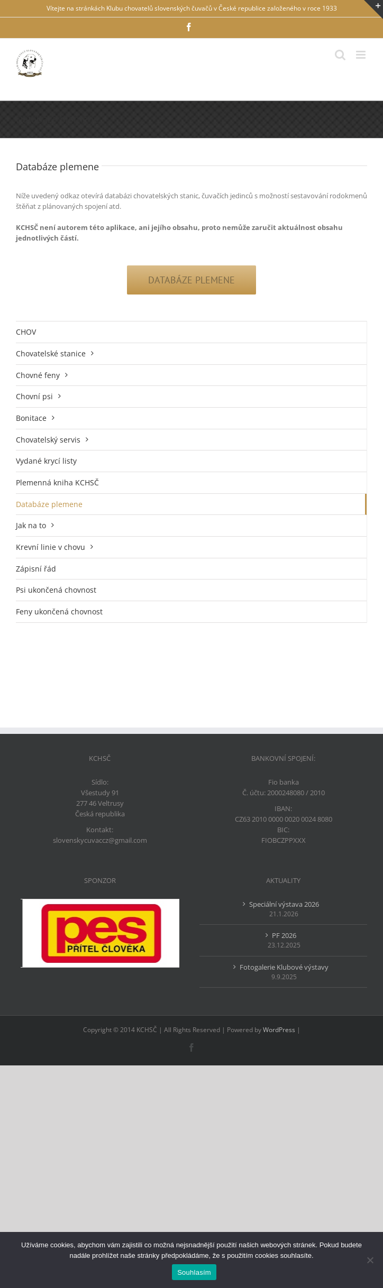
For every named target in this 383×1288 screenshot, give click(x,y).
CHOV (26, 332)
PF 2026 (284, 935)
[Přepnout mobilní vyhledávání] (340, 54)
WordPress (279, 1029)
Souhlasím (194, 1272)
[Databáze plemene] (191, 280)
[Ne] (369, 1260)
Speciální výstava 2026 (284, 904)
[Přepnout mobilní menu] (361, 54)
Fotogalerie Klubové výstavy (284, 967)
